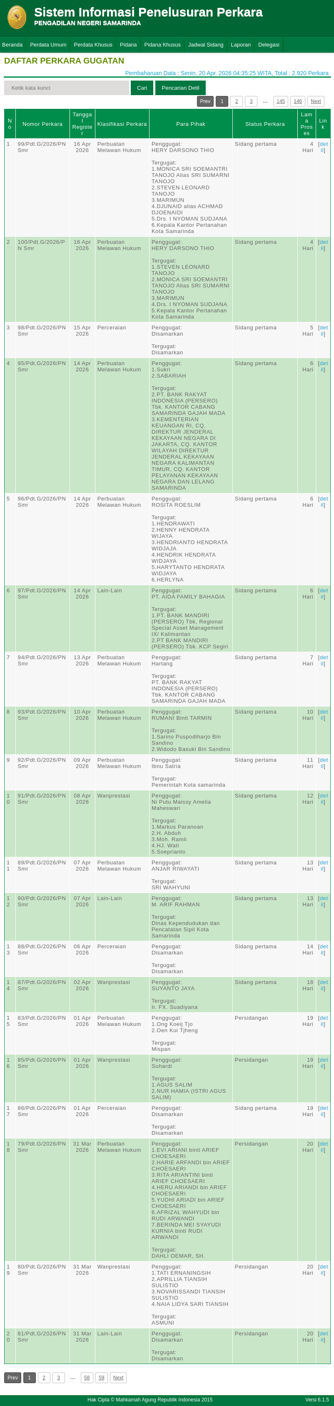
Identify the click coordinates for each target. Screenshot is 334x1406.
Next (316, 101)
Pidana (128, 45)
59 (101, 1378)
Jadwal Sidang (206, 45)
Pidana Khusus (163, 45)
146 (298, 101)
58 (87, 1378)
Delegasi (268, 45)
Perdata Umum (48, 45)
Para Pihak (190, 124)
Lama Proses (307, 123)
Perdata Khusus (93, 45)
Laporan (241, 45)
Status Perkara (265, 124)
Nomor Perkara (42, 124)
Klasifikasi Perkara (122, 124)
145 (281, 101)
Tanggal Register (82, 123)
